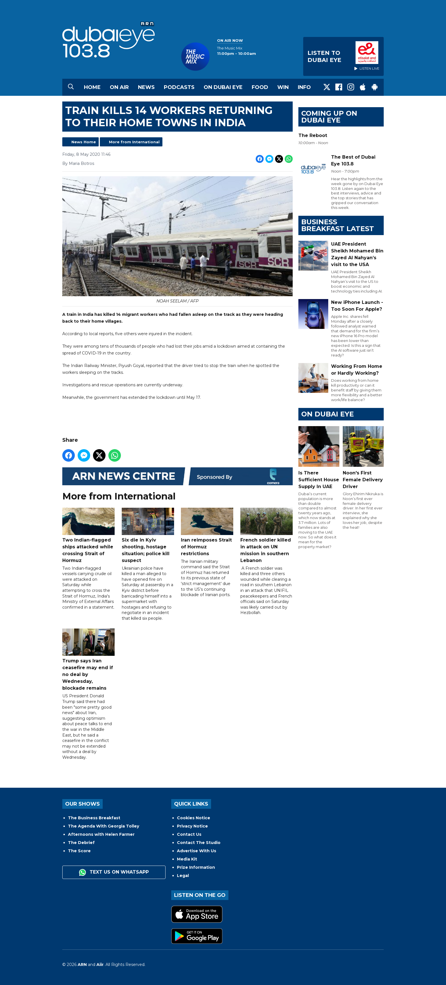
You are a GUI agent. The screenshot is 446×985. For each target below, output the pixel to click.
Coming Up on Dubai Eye (329, 116)
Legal (183, 875)
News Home (83, 142)
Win (283, 87)
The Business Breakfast (94, 817)
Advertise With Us (196, 850)
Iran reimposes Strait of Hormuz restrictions (207, 532)
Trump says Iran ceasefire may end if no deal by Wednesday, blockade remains (88, 660)
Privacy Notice (192, 826)
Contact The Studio (198, 842)
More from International (134, 142)
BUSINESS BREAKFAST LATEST (337, 225)
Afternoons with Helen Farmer (101, 834)
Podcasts (179, 87)
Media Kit (187, 859)
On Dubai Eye (223, 87)
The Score (79, 850)
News (146, 87)
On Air (119, 87)
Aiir (100, 964)
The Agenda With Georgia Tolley (103, 826)
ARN (82, 964)
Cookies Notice (193, 817)
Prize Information (196, 867)
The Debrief (81, 842)
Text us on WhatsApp (114, 872)
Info (304, 87)
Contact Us (189, 834)
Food (260, 87)
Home (92, 87)
